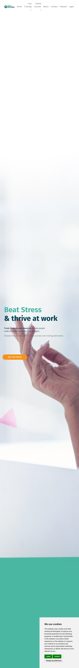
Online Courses (37, 6)
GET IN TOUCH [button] (15, 357)
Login (71, 6)
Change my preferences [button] (53, 660)
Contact (54, 6)
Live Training (27, 6)
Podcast (63, 6)
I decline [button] (57, 656)
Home (19, 6)
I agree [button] (48, 656)
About (46, 6)
